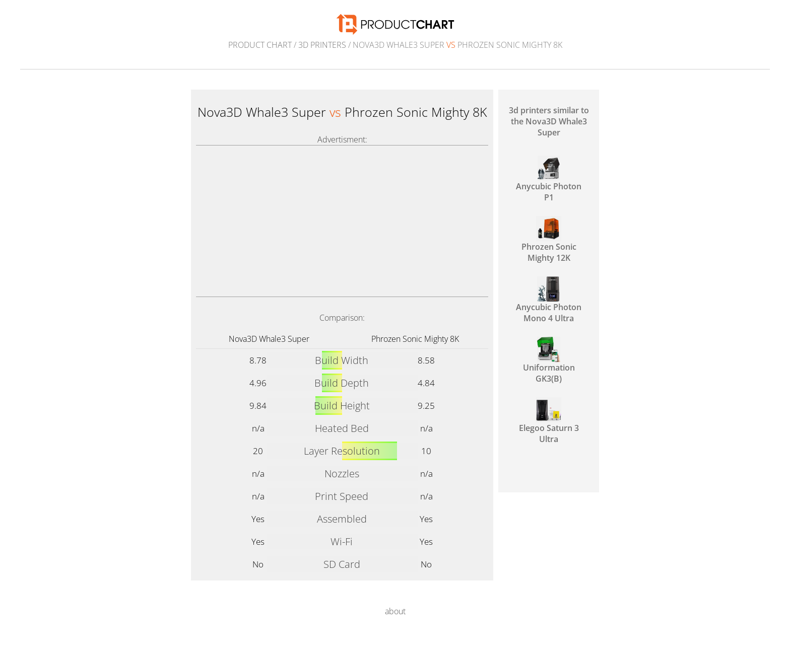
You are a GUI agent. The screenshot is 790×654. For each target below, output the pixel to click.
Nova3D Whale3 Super (269, 338)
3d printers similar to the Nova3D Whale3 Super (549, 121)
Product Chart (260, 44)
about (395, 611)
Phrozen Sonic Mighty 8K (415, 338)
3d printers (322, 44)
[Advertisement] (342, 221)
